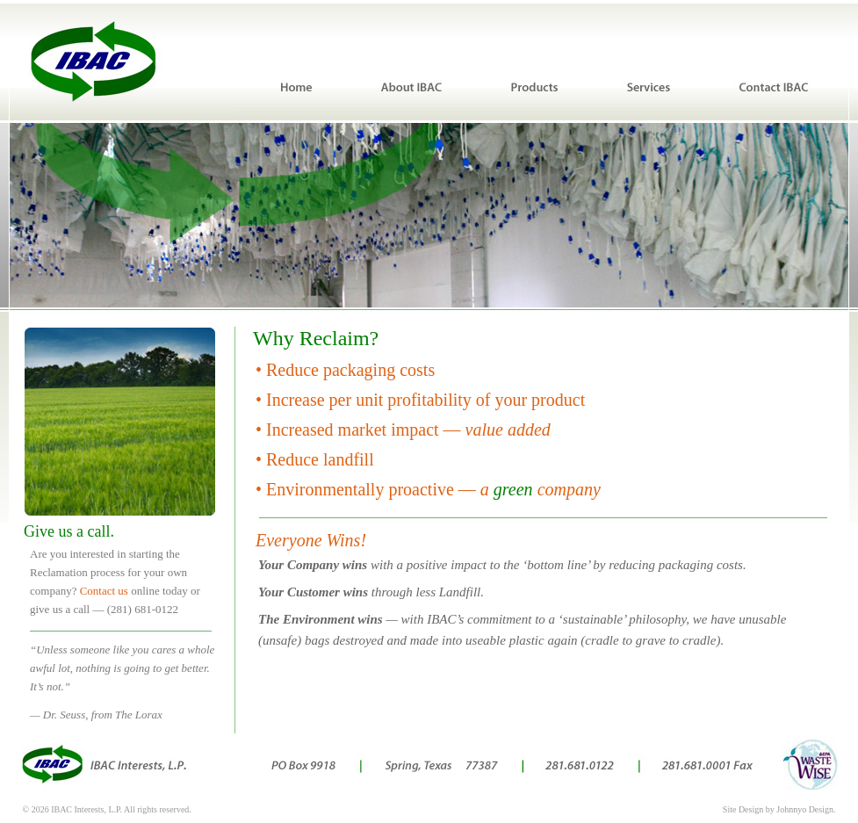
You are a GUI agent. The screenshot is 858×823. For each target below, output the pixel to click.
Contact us (104, 590)
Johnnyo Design (804, 809)
